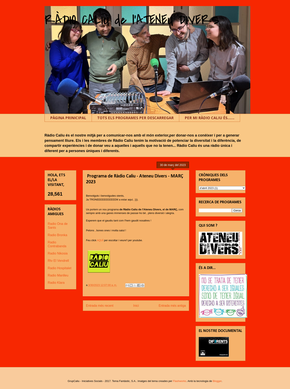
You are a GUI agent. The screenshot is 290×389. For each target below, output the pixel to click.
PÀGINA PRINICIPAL (68, 117)
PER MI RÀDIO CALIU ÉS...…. (209, 117)
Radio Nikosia (58, 253)
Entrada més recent (99, 305)
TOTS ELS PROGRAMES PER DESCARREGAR (135, 117)
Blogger (217, 381)
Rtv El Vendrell (58, 260)
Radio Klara (56, 282)
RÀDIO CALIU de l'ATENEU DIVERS (132, 19)
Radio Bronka (57, 235)
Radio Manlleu (58, 275)
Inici (136, 305)
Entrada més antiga (172, 305)
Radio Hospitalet (59, 268)
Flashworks (179, 381)
